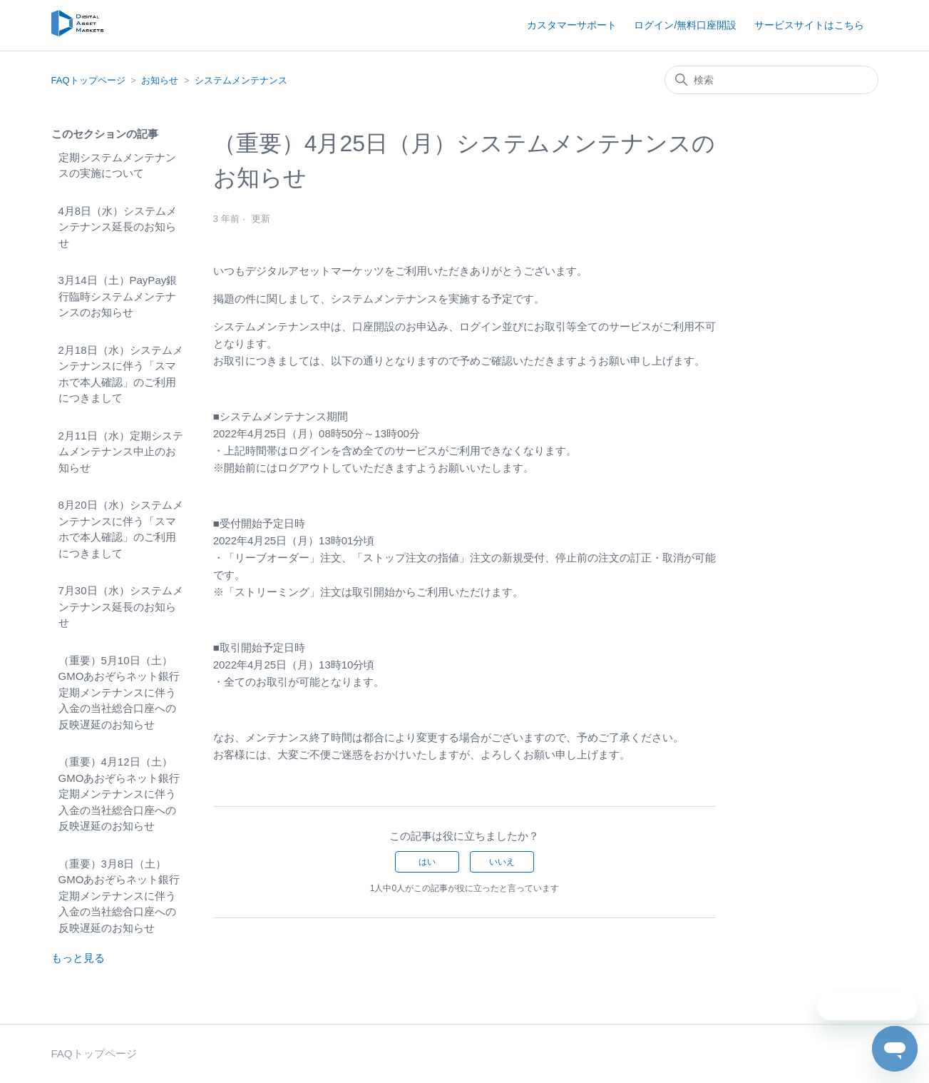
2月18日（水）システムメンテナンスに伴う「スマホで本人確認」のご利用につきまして (120, 374)
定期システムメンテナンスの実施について (117, 165)
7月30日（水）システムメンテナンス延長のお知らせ (120, 606)
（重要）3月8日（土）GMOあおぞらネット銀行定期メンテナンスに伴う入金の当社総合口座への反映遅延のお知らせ (119, 896)
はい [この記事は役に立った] (427, 862)
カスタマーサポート (572, 25)
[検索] (771, 80)
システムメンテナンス (241, 80)
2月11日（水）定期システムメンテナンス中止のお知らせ (120, 451)
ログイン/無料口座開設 (685, 25)
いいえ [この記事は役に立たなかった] (502, 862)
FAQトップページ (88, 80)
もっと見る (78, 958)
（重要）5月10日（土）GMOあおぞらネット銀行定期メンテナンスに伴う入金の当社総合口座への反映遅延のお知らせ (119, 692)
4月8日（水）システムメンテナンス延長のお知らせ (118, 227)
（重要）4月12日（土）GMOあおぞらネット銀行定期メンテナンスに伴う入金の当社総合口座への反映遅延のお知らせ (119, 794)
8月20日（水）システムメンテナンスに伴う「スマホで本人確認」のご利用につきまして (120, 529)
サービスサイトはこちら (809, 25)
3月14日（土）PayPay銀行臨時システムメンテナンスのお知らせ (118, 296)
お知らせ (159, 80)
